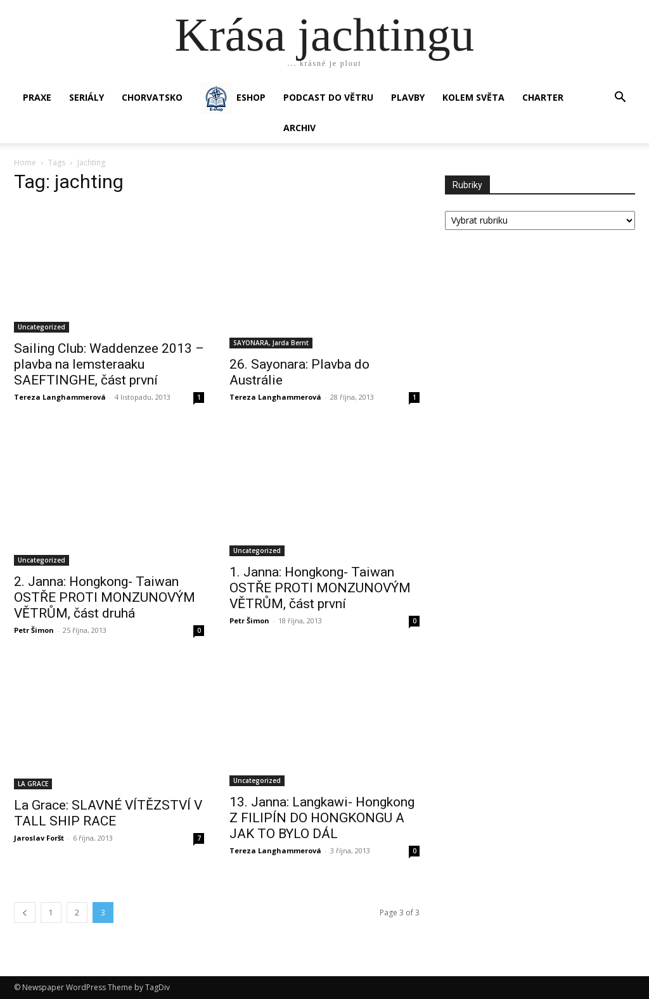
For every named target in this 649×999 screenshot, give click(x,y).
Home (25, 162)
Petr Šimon (34, 630)
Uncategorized (41, 326)
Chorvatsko (152, 97)
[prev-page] (24, 912)
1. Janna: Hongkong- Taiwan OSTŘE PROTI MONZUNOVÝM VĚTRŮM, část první (320, 587)
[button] (620, 98)
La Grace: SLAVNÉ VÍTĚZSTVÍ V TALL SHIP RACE (108, 813)
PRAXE (37, 97)
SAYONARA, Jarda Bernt (271, 342)
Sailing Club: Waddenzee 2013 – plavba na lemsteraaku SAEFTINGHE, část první (109, 364)
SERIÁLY (86, 97)
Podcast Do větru (328, 97)
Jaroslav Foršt (39, 838)
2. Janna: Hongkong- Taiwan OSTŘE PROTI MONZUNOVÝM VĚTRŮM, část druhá (104, 597)
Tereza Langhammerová (60, 397)
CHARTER (542, 97)
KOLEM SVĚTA (473, 97)
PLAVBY (408, 97)
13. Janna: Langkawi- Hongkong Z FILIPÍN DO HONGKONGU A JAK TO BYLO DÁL (321, 817)
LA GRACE (33, 783)
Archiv (299, 128)
